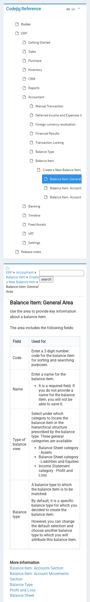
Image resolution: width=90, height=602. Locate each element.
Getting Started (35, 42)
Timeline (30, 215)
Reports (30, 88)
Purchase (31, 60)
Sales (28, 51)
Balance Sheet (22, 595)
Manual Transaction (45, 106)
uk (73, 9)
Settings (30, 242)
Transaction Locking (46, 142)
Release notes (27, 251)
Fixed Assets (33, 224)
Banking (30, 206)
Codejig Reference (23, 8)
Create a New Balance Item (58, 169)
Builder (22, 24)
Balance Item (41, 160)
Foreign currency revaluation (52, 124)
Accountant (32, 97)
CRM (28, 78)
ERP (20, 33)
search (46, 279)
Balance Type (41, 151)
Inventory (31, 69)
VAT (27, 233)
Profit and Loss (23, 590)
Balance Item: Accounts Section (36, 568)
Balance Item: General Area (65, 179)
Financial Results (44, 133)
